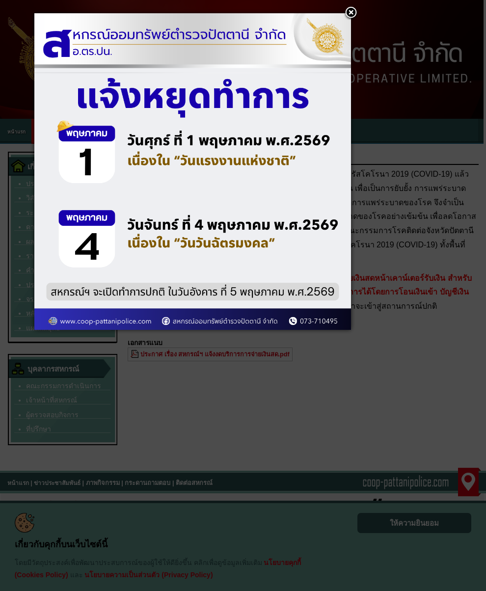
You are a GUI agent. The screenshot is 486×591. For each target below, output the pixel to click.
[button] (351, 13)
